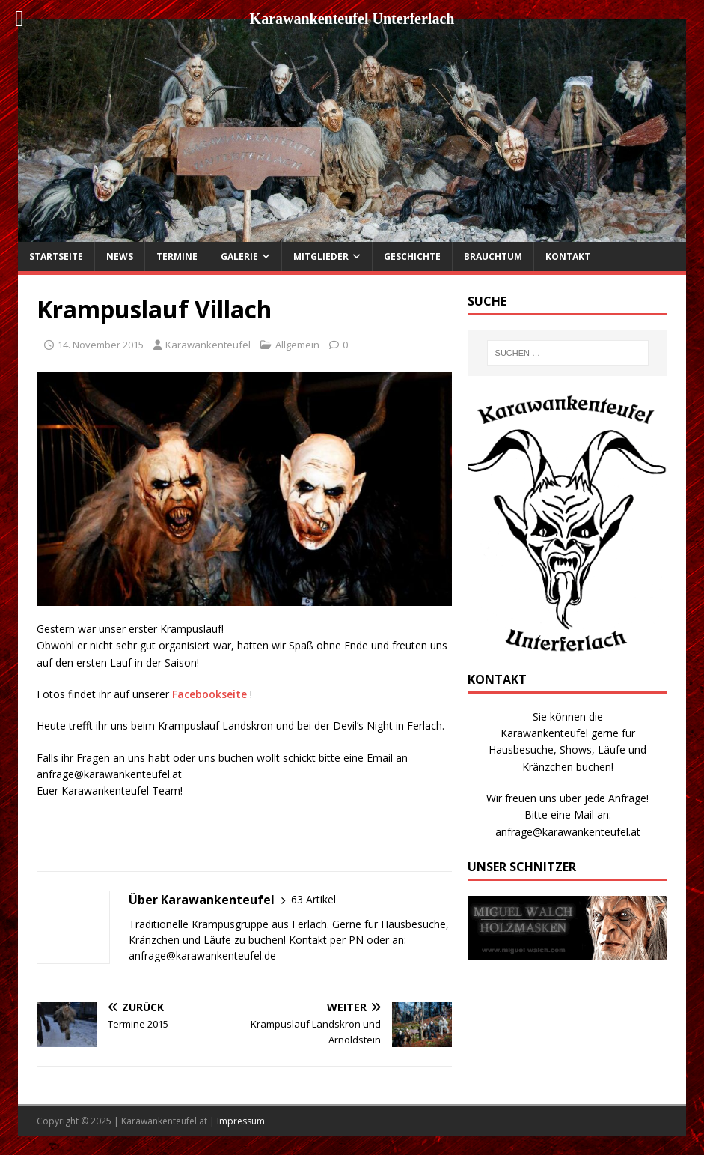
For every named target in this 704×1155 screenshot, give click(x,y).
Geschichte (412, 256)
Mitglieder (321, 256)
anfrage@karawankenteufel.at (567, 832)
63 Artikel (313, 899)
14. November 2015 (101, 344)
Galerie (239, 256)
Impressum (241, 1121)
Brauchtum (493, 256)
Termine (177, 256)
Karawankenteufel (208, 344)
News (119, 256)
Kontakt (567, 256)
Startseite (56, 256)
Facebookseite (209, 694)
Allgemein (297, 344)
